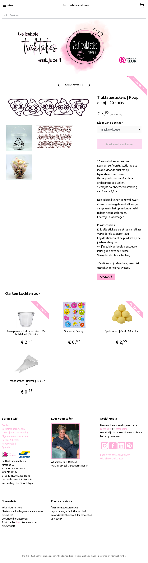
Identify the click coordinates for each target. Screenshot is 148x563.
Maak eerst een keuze (119, 144)
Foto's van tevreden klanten (115, 455)
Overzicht (106, 276)
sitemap (65, 556)
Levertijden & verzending (15, 432)
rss (71, 556)
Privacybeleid (9, 443)
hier (18, 522)
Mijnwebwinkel (118, 556)
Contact (6, 425)
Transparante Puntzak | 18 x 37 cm (26, 382)
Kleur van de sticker (110, 122)
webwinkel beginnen (85, 556)
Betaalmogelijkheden (13, 429)
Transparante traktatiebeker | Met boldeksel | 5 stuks (27, 332)
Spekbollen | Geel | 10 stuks (121, 331)
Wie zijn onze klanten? (112, 458)
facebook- (106, 429)
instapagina (121, 429)
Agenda (6, 447)
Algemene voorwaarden (15, 436)
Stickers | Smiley (74, 331)
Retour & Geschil (11, 440)
